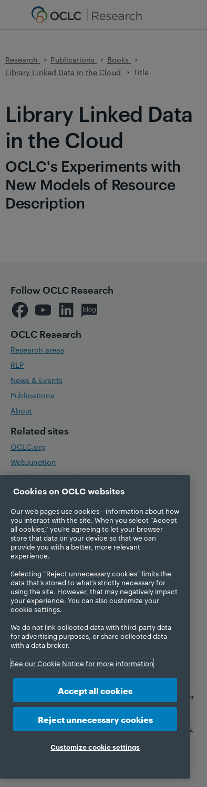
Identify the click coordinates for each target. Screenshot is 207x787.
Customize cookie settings (95, 746)
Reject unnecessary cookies (95, 719)
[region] (95, 627)
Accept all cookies (95, 690)
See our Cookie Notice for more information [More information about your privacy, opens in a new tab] (82, 663)
